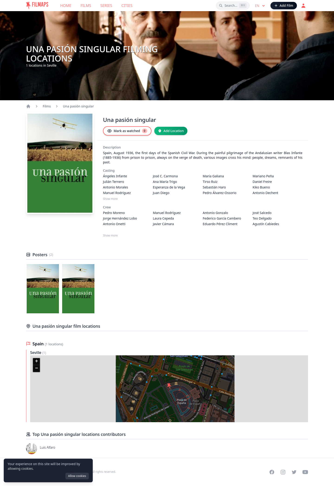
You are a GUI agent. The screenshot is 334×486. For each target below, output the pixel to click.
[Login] (303, 5)
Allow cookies (77, 476)
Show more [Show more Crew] (110, 235)
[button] (169, 386)
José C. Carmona (165, 176)
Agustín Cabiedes (266, 224)
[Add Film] (283, 5)
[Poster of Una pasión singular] (43, 288)
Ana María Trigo (165, 181)
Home (65, 5)
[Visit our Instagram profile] (283, 472)
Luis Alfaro (47, 447)
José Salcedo (262, 213)
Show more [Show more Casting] (110, 199)
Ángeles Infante (115, 176)
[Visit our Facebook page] (272, 472)
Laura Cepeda (163, 218)
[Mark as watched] (127, 131)
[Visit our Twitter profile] (294, 472)
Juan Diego (161, 193)
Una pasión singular (78, 106)
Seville (36, 352)
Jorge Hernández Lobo (120, 218)
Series (106, 5)
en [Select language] (260, 5)
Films (85, 5)
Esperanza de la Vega (169, 187)
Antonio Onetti (114, 224)
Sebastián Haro (214, 187)
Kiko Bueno (261, 187)
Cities (126, 5)
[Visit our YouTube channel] (305, 472)
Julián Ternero (113, 181)
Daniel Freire (262, 181)
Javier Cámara (163, 224)
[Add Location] (171, 131)
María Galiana (213, 176)
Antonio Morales (115, 187)
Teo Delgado (262, 218)
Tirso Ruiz (210, 181)
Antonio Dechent (265, 193)
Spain (38, 344)
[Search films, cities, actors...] (233, 6)
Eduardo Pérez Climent (220, 224)
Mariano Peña (263, 176)
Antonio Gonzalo (215, 213)
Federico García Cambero (222, 218)
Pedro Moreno (114, 213)
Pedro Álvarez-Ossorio (219, 193)
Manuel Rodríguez (117, 193)
